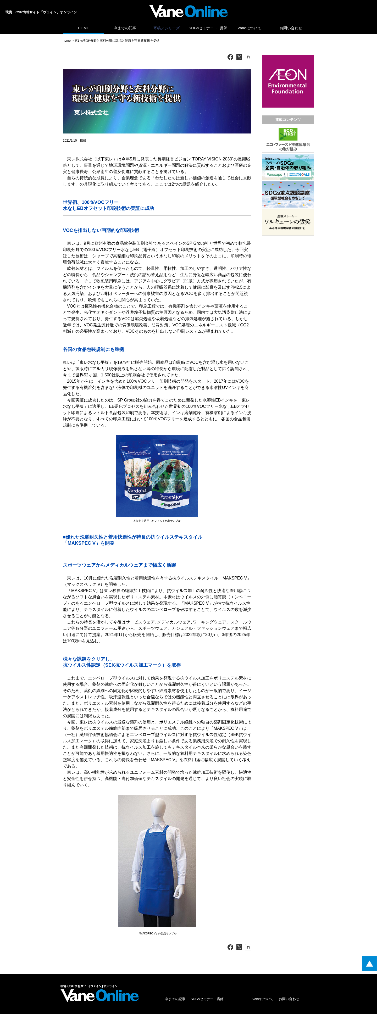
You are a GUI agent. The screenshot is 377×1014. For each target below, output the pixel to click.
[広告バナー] (288, 56)
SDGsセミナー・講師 (207, 999)
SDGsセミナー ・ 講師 (208, 28)
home (67, 40)
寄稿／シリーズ (166, 28)
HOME (83, 28)
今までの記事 (125, 28)
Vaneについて (249, 28)
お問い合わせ (291, 28)
